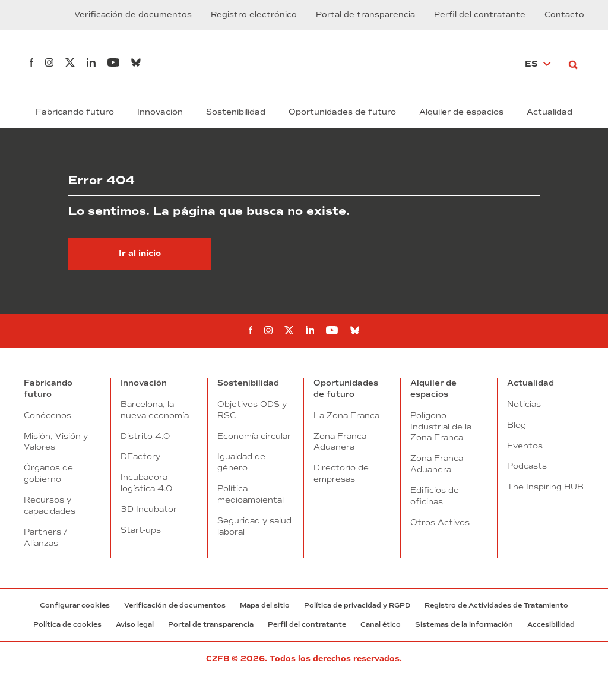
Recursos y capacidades (49, 505)
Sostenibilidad (235, 112)
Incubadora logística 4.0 (146, 482)
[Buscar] (576, 63)
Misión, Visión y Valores (56, 441)
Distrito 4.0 (145, 436)
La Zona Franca (346, 415)
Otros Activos (440, 522)
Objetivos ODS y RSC (252, 409)
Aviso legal (135, 624)
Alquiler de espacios (461, 112)
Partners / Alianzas (45, 537)
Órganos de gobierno (48, 473)
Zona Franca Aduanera (340, 441)
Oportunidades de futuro (342, 112)
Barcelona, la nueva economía (155, 409)
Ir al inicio (140, 253)
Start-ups (141, 530)
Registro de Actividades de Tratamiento (496, 605)
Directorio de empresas (341, 473)
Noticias (524, 404)
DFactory (140, 456)
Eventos (525, 445)
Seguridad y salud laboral (254, 526)
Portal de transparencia (365, 15)
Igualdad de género (241, 461)
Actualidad (549, 112)
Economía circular (254, 436)
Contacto (564, 15)
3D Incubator (149, 509)
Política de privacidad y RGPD (357, 605)
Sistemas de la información (464, 624)
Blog (516, 424)
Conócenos (47, 415)
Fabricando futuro (75, 112)
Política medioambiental (250, 494)
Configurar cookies (75, 605)
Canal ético (380, 624)
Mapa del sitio (265, 605)
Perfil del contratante (479, 15)
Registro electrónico (254, 15)
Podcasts (527, 465)
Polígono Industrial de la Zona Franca (440, 426)
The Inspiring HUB (545, 486)
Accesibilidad (551, 624)
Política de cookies (67, 624)
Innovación (160, 112)
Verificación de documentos (133, 15)
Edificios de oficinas (434, 495)
